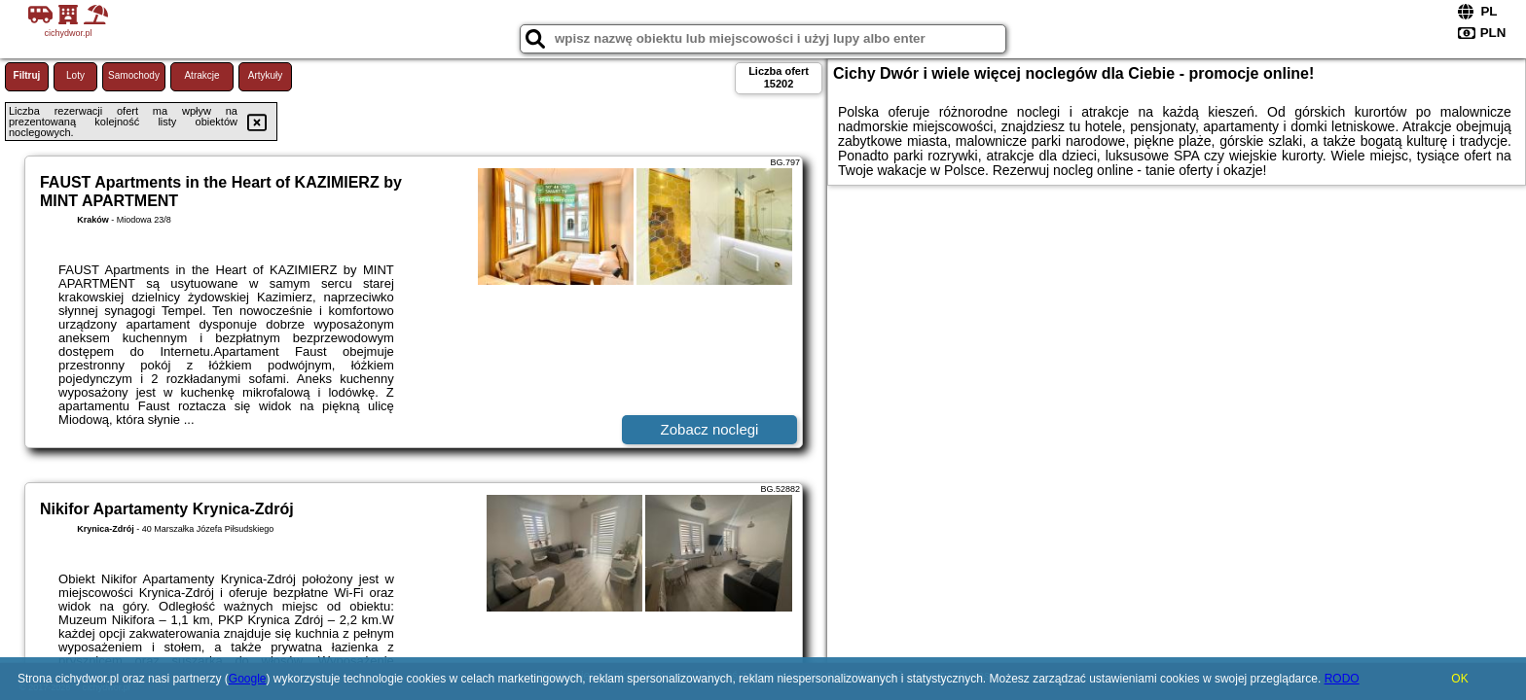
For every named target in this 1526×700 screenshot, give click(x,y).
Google (248, 678)
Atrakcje (201, 75)
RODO (1342, 678)
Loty (75, 75)
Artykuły (265, 75)
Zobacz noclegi (710, 429)
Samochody (134, 75)
